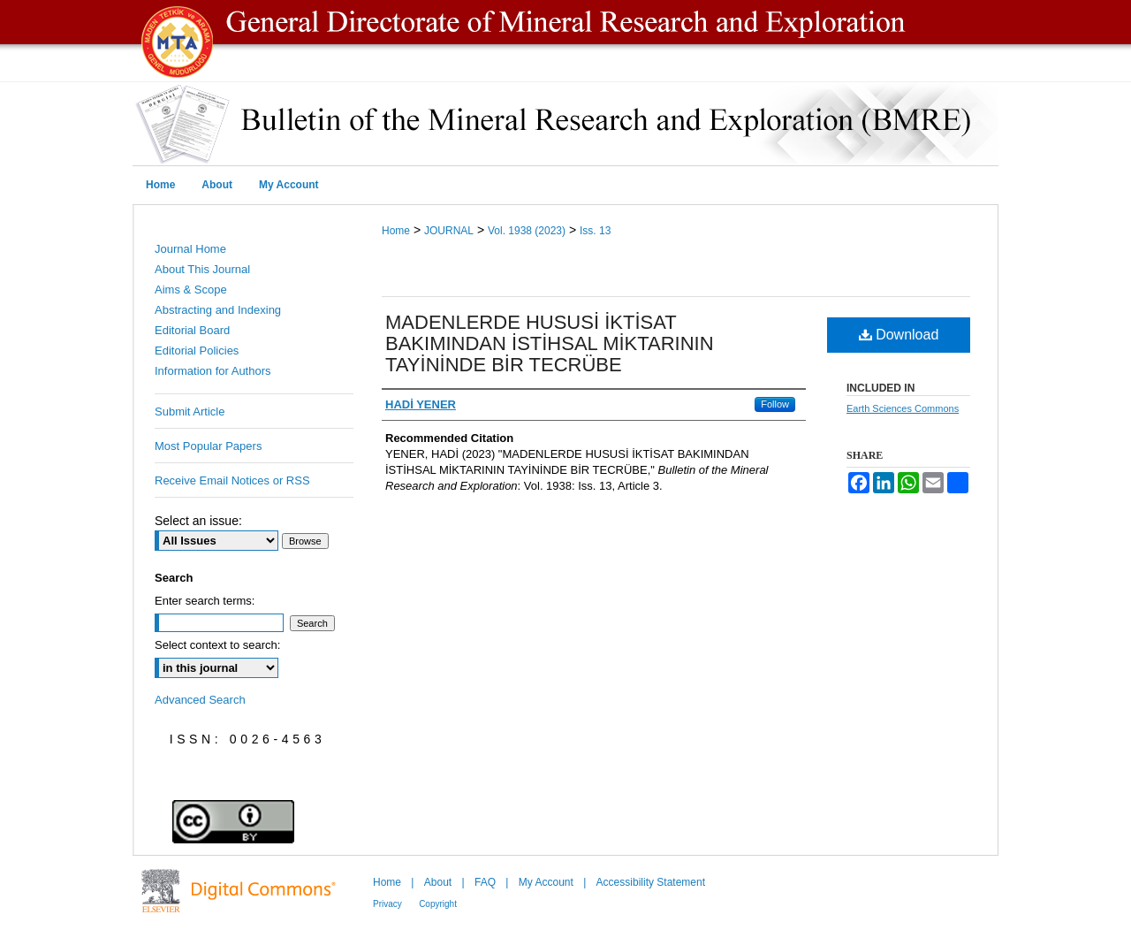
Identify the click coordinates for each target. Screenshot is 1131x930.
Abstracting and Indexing (218, 309)
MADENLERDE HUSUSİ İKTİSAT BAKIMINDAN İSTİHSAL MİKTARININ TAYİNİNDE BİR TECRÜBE (549, 343)
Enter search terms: (204, 600)
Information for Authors (213, 370)
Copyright (438, 904)
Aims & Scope (191, 289)
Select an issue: (198, 521)
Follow (775, 404)
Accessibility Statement (650, 882)
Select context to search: (217, 645)
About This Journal (202, 269)
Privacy (387, 904)
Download (899, 334)
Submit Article (189, 411)
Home (396, 231)
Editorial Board (192, 330)
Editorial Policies (197, 350)
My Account (546, 882)
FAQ (485, 882)
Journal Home (190, 248)
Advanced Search (200, 699)
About (438, 882)
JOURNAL (449, 231)
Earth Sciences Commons (902, 408)
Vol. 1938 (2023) (527, 231)
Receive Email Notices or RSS (232, 480)
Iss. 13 (595, 231)
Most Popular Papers (208, 446)
